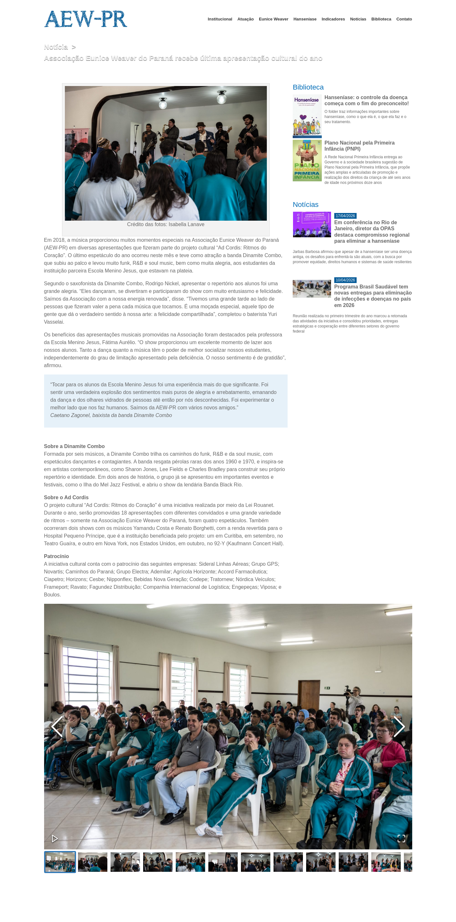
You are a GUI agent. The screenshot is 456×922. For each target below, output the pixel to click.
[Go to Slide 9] (321, 862)
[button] (228, 726)
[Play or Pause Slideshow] (55, 838)
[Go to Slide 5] (190, 862)
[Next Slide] (399, 726)
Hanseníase (304, 19)
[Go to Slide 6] (223, 862)
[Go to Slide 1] (60, 862)
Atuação (245, 19)
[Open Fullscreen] (401, 838)
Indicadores (333, 19)
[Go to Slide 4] (158, 862)
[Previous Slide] (57, 726)
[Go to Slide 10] (353, 862)
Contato (404, 19)
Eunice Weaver (273, 19)
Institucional (220, 19)
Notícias (358, 19)
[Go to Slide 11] (386, 862)
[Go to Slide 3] (125, 862)
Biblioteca (381, 19)
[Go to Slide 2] (93, 862)
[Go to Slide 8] (288, 862)
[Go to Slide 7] (256, 862)
